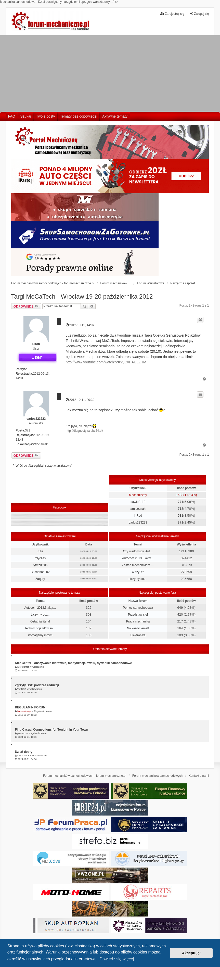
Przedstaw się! (138, 614)
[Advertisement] (110, 73)
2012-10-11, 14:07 (80, 325)
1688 (179, 495)
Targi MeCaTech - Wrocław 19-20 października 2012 (82, 296)
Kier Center (23, 667)
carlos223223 (36, 419)
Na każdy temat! (138, 628)
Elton (36, 344)
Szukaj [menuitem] (25, 116)
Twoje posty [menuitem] (45, 116)
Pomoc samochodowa (138, 607)
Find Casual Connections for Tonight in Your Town (51, 729)
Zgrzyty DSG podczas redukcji (37, 685)
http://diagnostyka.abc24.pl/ (84, 430)
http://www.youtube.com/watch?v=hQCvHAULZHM (106, 362)
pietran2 (21, 733)
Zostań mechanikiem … (138, 565)
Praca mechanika (138, 621)
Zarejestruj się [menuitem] (172, 14)
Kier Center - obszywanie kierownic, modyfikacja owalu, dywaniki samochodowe (73, 663)
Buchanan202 (40, 572)
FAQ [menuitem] (11, 116)
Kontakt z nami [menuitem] (199, 776)
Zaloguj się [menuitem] (199, 14)
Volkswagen (36, 689)
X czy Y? (138, 572)
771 (180, 502)
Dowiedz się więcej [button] (116, 959)
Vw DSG (21, 689)
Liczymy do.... (137, 579)
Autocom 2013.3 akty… (138, 558)
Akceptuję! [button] (191, 953)
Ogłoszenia (38, 667)
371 (27, 430)
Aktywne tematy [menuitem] (114, 116)
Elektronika (137, 635)
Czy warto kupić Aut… (138, 551)
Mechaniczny (138, 495)
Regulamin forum (43, 711)
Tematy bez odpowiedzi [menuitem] (78, 116)
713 (180, 509)
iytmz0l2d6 (40, 565)
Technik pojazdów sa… (40, 628)
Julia (40, 551)
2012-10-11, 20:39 (80, 400)
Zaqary (40, 579)
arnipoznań (137, 509)
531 (180, 515)
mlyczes (40, 558)
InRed (138, 515)
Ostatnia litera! (40, 621)
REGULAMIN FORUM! (31, 707)
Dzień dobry (24, 752)
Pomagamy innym (40, 635)
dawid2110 (138, 502)
